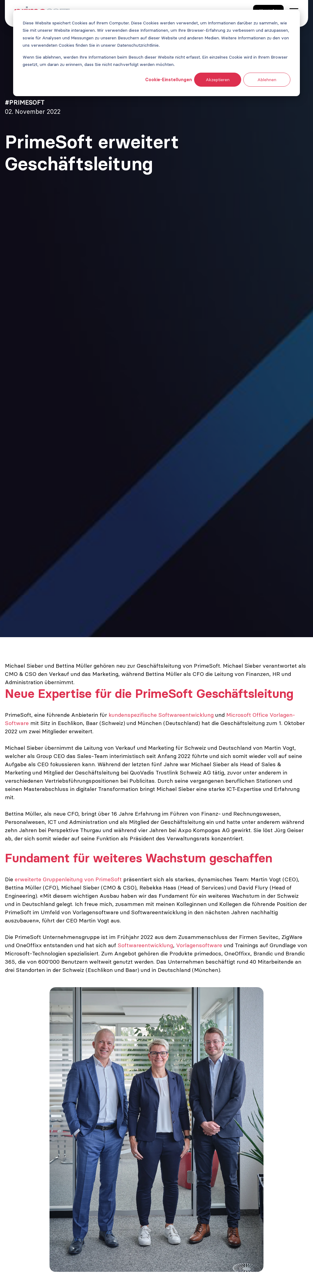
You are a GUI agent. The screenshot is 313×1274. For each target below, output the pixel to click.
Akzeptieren (218, 79)
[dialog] (156, 53)
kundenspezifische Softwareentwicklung (162, 714)
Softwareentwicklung (145, 945)
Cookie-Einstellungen (168, 79)
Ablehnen (266, 79)
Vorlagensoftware (199, 945)
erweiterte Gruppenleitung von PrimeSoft (68, 879)
